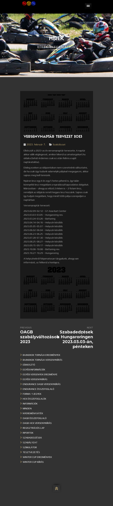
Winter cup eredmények (37, 457)
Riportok (28, 432)
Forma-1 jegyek (32, 393)
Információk (30, 403)
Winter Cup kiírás (33, 462)
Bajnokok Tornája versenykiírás (42, 359)
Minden (27, 408)
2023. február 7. (36, 144)
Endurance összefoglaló (38, 389)
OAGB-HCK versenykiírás (37, 423)
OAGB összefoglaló (35, 418)
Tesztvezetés (31, 452)
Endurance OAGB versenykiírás (42, 384)
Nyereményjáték (33, 413)
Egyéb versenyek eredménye (40, 374)
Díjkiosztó (29, 364)
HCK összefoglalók (34, 398)
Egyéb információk (34, 369)
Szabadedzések (32, 437)
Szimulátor (30, 447)
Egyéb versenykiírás (35, 379)
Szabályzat (59, 144)
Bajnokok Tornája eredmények (41, 355)
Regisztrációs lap (33, 427)
